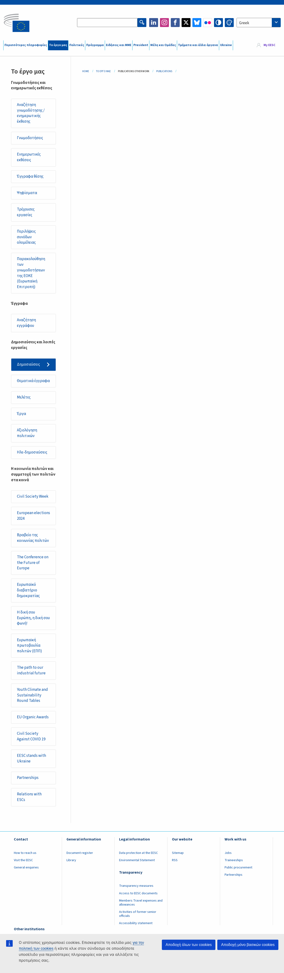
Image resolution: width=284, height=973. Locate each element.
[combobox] (259, 22)
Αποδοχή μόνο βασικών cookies (248, 945)
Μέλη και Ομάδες (163, 45)
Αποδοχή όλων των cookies (189, 945)
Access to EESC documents (138, 893)
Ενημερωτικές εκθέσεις (29, 157)
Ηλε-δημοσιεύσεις (32, 452)
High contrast (218, 22)
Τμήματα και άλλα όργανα (198, 45)
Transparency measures (136, 885)
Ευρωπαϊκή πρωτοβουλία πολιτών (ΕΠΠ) (29, 645)
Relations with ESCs (29, 797)
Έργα (21, 414)
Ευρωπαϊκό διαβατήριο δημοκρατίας (28, 590)
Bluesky (196, 22)
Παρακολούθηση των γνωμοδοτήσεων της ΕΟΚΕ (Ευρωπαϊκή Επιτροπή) (31, 273)
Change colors (229, 22)
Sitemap (178, 853)
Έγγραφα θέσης (30, 176)
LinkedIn (153, 22)
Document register (79, 853)
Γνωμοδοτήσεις (30, 138)
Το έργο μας (58, 45)
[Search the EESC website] (107, 22)
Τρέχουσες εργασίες (26, 212)
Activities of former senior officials (137, 914)
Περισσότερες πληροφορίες (25, 45)
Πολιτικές (76, 45)
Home (85, 71)
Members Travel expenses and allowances (141, 902)
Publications (164, 71)
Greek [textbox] (244, 23)
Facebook (175, 22)
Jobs (228, 853)
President (140, 45)
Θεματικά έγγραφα (33, 381)
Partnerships (28, 778)
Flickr (207, 22)
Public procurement (238, 867)
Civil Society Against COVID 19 (31, 736)
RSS (175, 860)
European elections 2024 (33, 515)
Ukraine (226, 45)
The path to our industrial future (31, 670)
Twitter (186, 22)
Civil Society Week (32, 496)
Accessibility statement (135, 923)
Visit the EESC (23, 860)
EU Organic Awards (33, 717)
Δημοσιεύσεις (28, 364)
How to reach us (25, 853)
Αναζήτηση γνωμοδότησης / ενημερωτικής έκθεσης (31, 113)
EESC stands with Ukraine (31, 758)
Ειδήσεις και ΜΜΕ (118, 45)
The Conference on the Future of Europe (32, 562)
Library (71, 860)
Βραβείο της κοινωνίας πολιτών (33, 537)
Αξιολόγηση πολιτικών (27, 433)
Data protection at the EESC (138, 853)
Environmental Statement (137, 860)
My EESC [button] (269, 45)
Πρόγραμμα (95, 45)
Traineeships (234, 860)
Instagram (164, 22)
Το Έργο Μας (103, 71)
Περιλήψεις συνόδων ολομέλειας (26, 237)
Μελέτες (24, 397)
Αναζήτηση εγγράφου (26, 322)
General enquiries (26, 867)
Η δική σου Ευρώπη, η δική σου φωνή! (33, 618)
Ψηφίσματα (27, 193)
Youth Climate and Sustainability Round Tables (32, 695)
